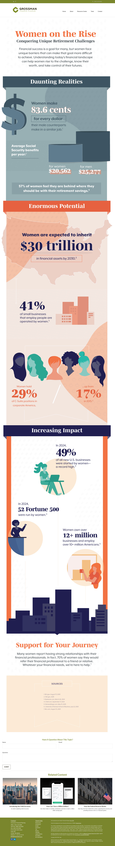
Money (37, 830)
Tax (36, 829)
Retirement (38, 822)
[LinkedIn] (13, 1)
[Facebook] (15, 1)
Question (5, 752)
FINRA (78, 841)
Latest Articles (38, 834)
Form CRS (72, 820)
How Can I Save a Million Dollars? (57, 806)
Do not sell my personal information (82, 834)
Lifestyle (37, 832)
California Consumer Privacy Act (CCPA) (91, 833)
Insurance (37, 827)
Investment (38, 824)
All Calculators (38, 837)
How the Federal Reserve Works (95, 806)
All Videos (37, 835)
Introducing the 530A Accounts (20, 806)
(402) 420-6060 (97, 1)
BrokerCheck (78, 823)
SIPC (82, 841)
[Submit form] (6, 767)
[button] (71, 10)
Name (4, 742)
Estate (37, 826)
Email (60, 742)
